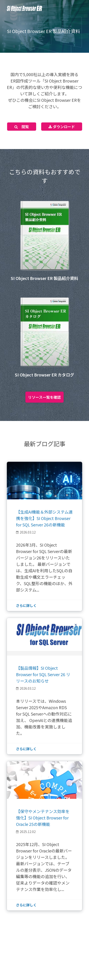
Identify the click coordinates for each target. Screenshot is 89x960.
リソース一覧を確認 (44, 397)
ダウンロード (62, 126)
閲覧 (21, 126)
